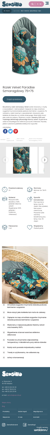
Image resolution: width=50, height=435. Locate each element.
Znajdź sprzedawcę (14, 99)
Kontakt (36, 417)
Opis (39, 11)
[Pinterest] (15, 131)
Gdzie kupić (22, 412)
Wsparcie (6, 417)
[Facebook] (5, 131)
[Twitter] (10, 131)
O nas (20, 417)
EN (40, 4)
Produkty (6, 412)
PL (37, 4)
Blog (3, 406)
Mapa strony (6, 403)
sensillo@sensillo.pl (14, 395)
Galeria (26, 11)
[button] (44, 160)
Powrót (8, 11)
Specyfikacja (33, 11)
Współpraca (38, 412)
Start (22, 11)
